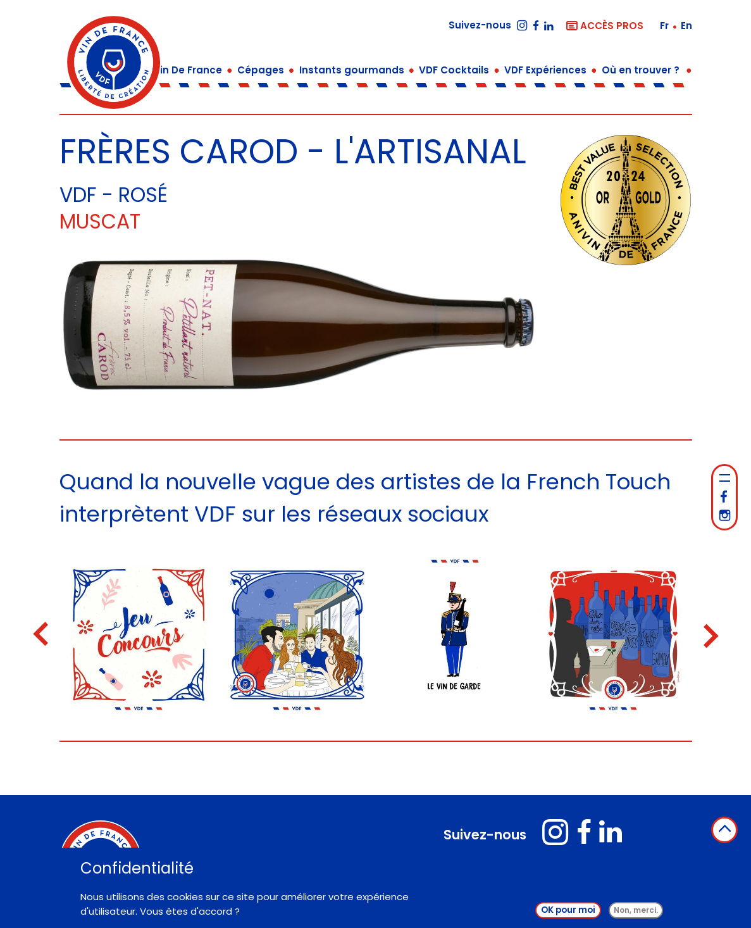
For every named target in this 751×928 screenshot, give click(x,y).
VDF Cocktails (454, 70)
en (686, 25)
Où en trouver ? (641, 70)
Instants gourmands (351, 70)
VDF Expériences (545, 70)
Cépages (260, 70)
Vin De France (187, 70)
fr (665, 25)
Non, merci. (636, 910)
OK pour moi (568, 910)
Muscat (99, 221)
